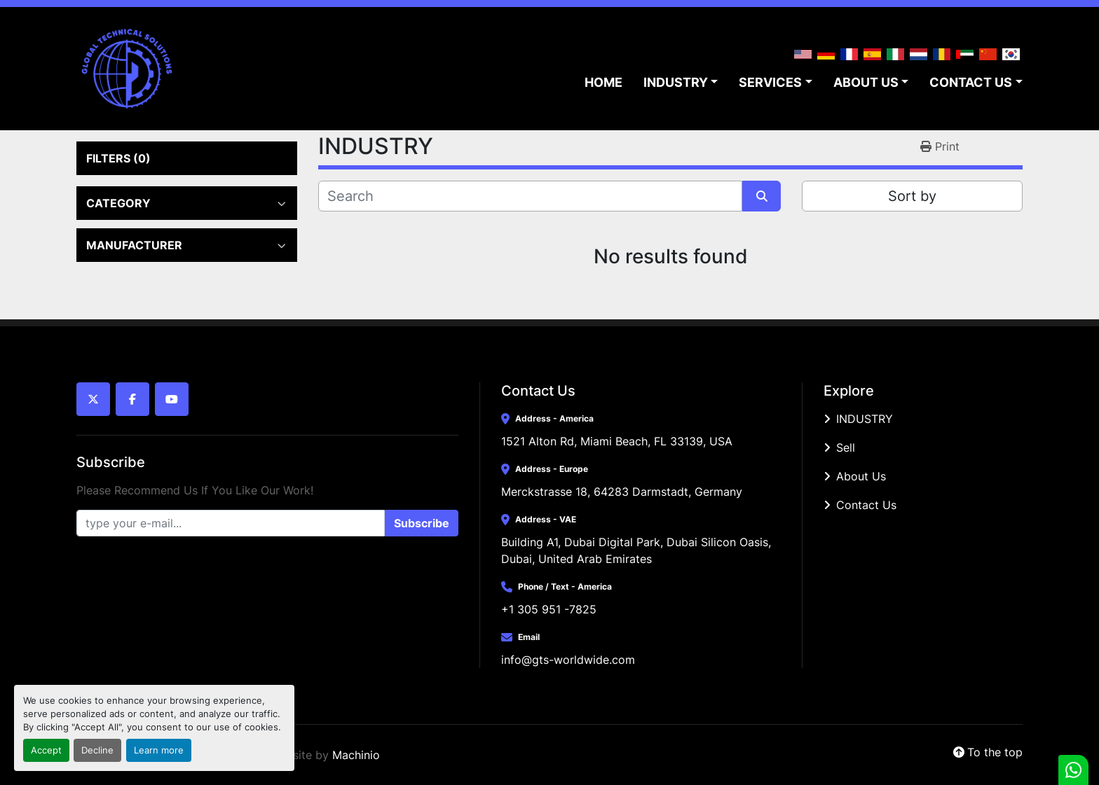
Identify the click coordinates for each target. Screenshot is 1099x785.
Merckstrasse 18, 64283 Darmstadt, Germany (621, 492)
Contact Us (866, 505)
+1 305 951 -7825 (548, 609)
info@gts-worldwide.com (568, 660)
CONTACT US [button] (970, 82)
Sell (845, 447)
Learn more (159, 750)
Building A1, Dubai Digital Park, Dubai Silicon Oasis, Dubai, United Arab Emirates (637, 550)
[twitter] (93, 399)
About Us (861, 476)
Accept (46, 750)
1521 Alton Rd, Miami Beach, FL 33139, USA (616, 441)
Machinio (356, 755)
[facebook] (132, 399)
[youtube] (172, 399)
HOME (603, 82)
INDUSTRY (675, 82)
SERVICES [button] (770, 82)
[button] (680, 82)
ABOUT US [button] (866, 82)
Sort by (912, 196)
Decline (97, 750)
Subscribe (421, 523)
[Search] (530, 196)
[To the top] (988, 752)
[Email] (230, 523)
